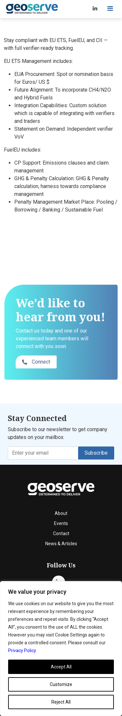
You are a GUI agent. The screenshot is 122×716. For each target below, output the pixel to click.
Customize (61, 684)
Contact (61, 533)
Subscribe (96, 453)
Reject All (61, 702)
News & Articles (61, 543)
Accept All (61, 666)
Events (61, 523)
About (61, 513)
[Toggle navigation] (110, 8)
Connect (36, 370)
